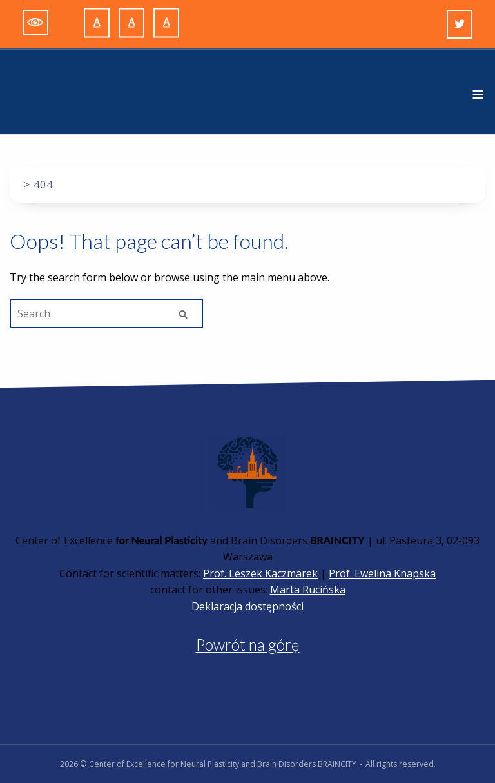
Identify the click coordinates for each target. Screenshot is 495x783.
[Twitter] (459, 24)
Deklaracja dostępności (247, 606)
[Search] (183, 314)
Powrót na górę (248, 644)
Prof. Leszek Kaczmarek (260, 573)
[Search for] (106, 313)
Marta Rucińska (307, 589)
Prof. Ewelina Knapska (382, 573)
